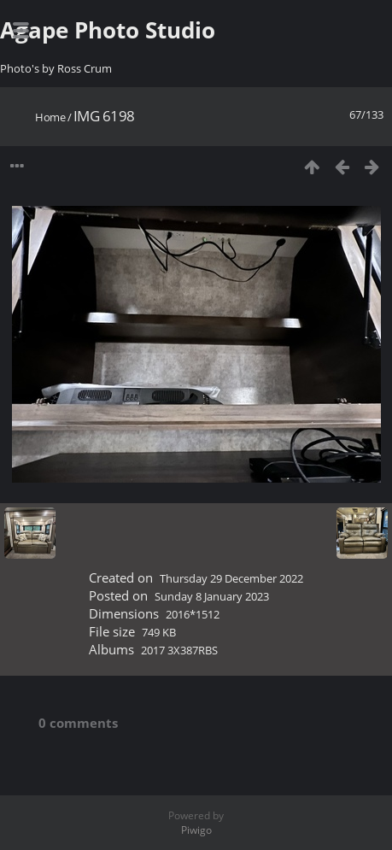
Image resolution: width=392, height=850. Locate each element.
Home (50, 117)
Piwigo (196, 830)
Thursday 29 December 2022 (231, 578)
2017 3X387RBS (179, 650)
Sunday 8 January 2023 (212, 596)
